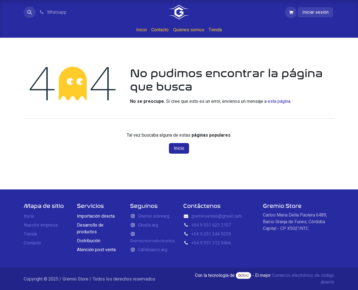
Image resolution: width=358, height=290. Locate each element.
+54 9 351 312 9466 (211, 243)
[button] (30, 12)
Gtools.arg (148, 225)
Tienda (30, 234)
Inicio (179, 148)
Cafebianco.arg (152, 249)
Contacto (32, 243)
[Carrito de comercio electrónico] (291, 12)
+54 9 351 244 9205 (211, 234)
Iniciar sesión (315, 12)
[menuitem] (141, 29)
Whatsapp (53, 12)
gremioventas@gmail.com (216, 216)
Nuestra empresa (41, 225)
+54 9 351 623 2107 (211, 225)
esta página (279, 101)
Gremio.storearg (153, 216)
